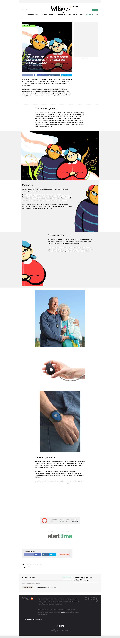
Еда (69, 15)
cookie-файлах (64, 612)
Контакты (29, 619)
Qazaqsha (89, 15)
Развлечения (61, 15)
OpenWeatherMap (58, 604)
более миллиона (35, 79)
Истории (28, 54)
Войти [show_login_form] (94, 10)
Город (38, 15)
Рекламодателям (37, 619)
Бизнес (51, 15)
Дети (82, 15)
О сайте (24, 619)
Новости (30, 15)
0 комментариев (64, 554)
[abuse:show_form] (69, 551)
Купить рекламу (85, 58)
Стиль (75, 15)
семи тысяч (58, 79)
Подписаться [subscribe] (67, 578)
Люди (45, 15)
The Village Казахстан (32, 68)
